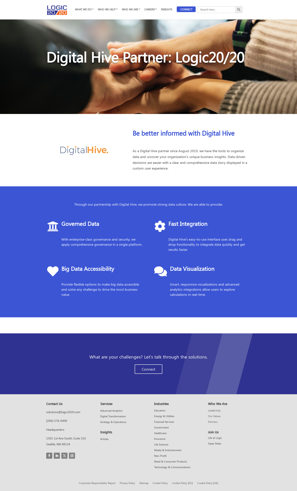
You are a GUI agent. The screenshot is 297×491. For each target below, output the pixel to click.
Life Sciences (161, 444)
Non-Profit (160, 456)
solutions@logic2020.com (63, 412)
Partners (213, 422)
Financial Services (164, 422)
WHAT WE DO (83, 9)
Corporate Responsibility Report (97, 483)
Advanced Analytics (111, 410)
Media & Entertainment (167, 450)
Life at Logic (215, 438)
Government (161, 427)
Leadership (214, 410)
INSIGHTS (166, 9)
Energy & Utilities (164, 416)
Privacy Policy (127, 483)
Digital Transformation (113, 416)
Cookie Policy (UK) (207, 483)
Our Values (214, 416)
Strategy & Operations (113, 422)
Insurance (159, 439)
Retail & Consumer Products (170, 461)
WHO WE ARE (130, 9)
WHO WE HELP (107, 9)
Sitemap (143, 483)
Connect (186, 9)
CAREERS (149, 9)
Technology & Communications (172, 467)
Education (160, 410)
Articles (104, 439)
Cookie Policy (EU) (182, 483)
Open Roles (214, 443)
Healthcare (160, 433)
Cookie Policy (160, 483)
